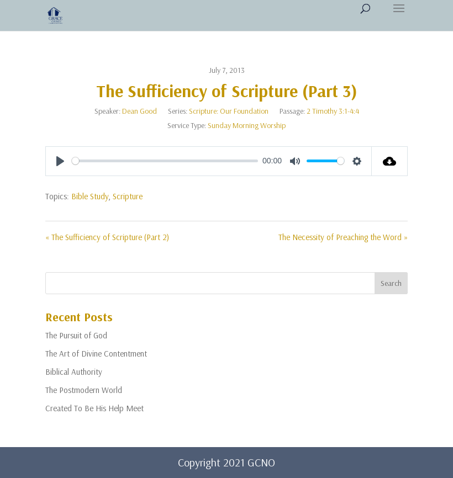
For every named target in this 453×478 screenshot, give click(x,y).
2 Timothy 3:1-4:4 (333, 111)
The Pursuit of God (76, 335)
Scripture (128, 196)
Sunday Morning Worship (247, 125)
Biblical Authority (73, 372)
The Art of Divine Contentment (96, 353)
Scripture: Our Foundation (228, 111)
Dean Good (139, 111)
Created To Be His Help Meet (94, 408)
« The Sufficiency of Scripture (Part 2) (107, 237)
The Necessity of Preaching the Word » (343, 237)
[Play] (60, 161)
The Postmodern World (83, 390)
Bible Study (89, 196)
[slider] (165, 161)
